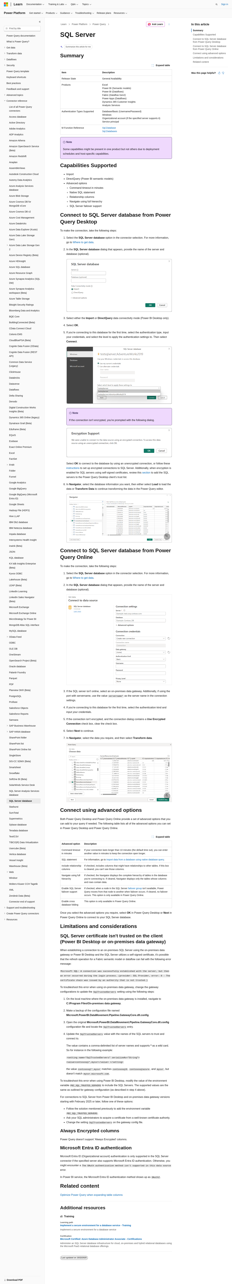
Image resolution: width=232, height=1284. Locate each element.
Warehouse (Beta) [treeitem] (18, 866)
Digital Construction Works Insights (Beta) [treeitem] (22, 409)
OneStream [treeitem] (15, 654)
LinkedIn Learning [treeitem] (18, 591)
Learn (64, 24)
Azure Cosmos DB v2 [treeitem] (20, 211)
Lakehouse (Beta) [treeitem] (18, 579)
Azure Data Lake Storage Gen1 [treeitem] (22, 237)
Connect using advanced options (209, 53)
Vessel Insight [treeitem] (16, 860)
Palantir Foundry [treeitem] (17, 672)
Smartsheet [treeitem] (15, 767)
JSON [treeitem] (12, 551)
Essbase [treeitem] (13, 441)
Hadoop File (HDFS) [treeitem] (19, 510)
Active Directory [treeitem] (17, 122)
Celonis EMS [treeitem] (15, 334)
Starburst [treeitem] (13, 806)
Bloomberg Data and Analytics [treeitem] (24, 310)
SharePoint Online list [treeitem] (20, 749)
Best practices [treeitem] (13, 83)
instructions (73, 468)
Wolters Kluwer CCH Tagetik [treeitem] (23, 884)
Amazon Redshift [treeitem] (17, 156)
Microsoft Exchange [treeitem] (19, 607)
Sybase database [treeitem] (18, 824)
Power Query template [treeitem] (17, 71)
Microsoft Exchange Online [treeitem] (22, 613)
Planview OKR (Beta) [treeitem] (20, 690)
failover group (135, 888)
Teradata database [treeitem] (18, 830)
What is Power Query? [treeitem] (17, 41)
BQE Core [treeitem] (14, 316)
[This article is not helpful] (223, 73)
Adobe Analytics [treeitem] (17, 128)
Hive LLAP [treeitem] (14, 516)
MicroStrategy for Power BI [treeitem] (22, 619)
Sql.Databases (109, 131)
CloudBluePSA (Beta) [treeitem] (20, 340)
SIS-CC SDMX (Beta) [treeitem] (20, 761)
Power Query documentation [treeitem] (20, 35)
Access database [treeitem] (17, 116)
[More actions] (169, 24)
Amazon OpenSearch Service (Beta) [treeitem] (24, 148)
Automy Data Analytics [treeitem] (20, 180)
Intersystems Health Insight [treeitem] (23, 540)
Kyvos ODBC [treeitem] (15, 573)
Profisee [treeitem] (13, 702)
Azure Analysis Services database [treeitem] (21, 188)
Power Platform (79, 24)
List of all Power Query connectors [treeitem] (20, 109)
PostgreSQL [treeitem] (15, 696)
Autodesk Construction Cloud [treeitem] (23, 174)
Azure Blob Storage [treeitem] (19, 196)
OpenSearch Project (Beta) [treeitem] (22, 660)
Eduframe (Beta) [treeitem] (17, 429)
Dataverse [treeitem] (14, 384)
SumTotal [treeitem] (14, 812)
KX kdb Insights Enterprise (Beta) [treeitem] (22, 565)
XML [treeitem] (11, 889)
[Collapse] (39, 22)
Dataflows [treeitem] (14, 389)
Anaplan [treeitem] (13, 162)
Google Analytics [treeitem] (17, 482)
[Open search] (216, 4)
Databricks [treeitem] (14, 378)
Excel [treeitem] (12, 453)
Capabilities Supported (204, 34)
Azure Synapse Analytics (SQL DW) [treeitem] (24, 281)
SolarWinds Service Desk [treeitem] (22, 785)
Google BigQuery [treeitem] (17, 488)
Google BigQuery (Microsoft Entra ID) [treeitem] (23, 496)
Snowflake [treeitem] (14, 773)
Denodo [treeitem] (13, 401)
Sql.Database (109, 128)
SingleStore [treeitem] (15, 755)
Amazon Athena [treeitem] (17, 140)
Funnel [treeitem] (12, 476)
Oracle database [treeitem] (17, 666)
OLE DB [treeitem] (13, 648)
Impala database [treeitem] (17, 534)
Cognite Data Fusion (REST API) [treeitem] (23, 354)
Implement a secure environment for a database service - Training (95, 1225)
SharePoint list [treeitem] (16, 743)
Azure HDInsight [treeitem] (17, 261)
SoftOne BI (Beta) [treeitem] (18, 779)
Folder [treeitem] (12, 470)
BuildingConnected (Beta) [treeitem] (22, 322)
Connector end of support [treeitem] (22, 901)
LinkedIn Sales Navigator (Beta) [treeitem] (21, 599)
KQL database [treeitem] (16, 557)
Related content (201, 62)
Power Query (99, 24)
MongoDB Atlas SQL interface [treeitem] (24, 625)
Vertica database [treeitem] (17, 854)
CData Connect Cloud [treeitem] (20, 328)
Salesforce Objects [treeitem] (18, 708)
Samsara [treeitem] (13, 720)
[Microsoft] (6, 4)
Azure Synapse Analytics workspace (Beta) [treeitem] (21, 290)
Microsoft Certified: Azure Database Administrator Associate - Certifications (101, 1239)
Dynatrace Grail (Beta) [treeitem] (20, 423)
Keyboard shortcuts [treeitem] (16, 77)
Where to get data (83, 242)
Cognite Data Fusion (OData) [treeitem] (23, 346)
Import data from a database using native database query (135, 859)
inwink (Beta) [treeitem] (15, 546)
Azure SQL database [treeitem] (19, 267)
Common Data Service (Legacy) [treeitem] (20, 364)
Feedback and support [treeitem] (17, 89)
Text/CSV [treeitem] (14, 836)
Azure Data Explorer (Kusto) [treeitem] (23, 229)
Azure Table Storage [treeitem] (19, 298)
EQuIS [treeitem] (12, 435)
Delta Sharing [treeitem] (16, 395)
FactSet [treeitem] (13, 459)
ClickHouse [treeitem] (15, 372)
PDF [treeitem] (11, 684)
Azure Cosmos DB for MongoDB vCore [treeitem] (20, 203)
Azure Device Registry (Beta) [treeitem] (23, 255)
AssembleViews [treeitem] (17, 168)
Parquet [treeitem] (13, 678)
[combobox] (22, 28)
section (146, 472)
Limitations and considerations (208, 57)
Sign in (224, 4)
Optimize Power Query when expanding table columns (91, 1195)
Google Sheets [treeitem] (16, 504)
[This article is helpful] (219, 73)
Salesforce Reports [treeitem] (18, 714)
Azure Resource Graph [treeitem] (20, 273)
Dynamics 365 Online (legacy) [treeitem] (24, 417)
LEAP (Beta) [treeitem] (15, 585)
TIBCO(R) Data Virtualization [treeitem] (23, 842)
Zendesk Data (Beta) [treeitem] (19, 895)
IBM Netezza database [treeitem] (20, 528)
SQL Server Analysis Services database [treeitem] (24, 793)
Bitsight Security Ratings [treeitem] (21, 304)
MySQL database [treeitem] (18, 631)
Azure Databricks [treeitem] (17, 223)
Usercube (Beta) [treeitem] (17, 848)
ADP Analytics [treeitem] (16, 134)
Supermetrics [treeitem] (15, 818)
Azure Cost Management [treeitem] (21, 217)
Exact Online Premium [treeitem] (20, 447)
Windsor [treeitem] (13, 878)
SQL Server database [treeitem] (20, 801)
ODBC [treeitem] (12, 642)
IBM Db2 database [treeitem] (18, 522)
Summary (198, 30)
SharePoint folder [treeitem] (18, 737)
